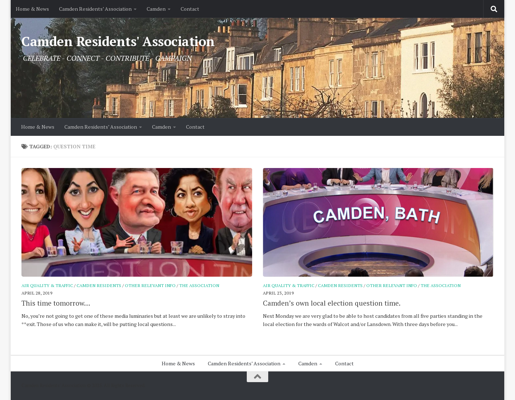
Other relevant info (150, 285)
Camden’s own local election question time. (332, 303)
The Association (199, 285)
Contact (190, 8)
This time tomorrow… (55, 303)
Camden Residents (99, 285)
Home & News (32, 8)
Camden (156, 8)
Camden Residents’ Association (95, 8)
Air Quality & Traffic (47, 285)
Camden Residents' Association (118, 41)
